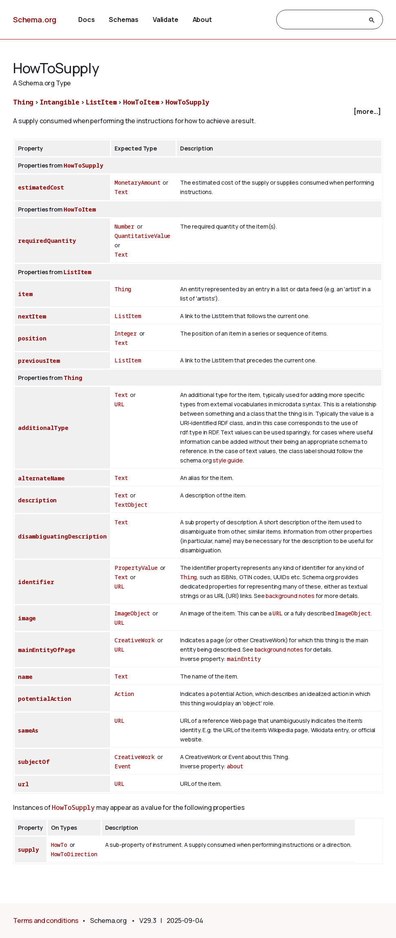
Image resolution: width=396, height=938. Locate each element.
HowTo (59, 845)
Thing (23, 102)
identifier (36, 582)
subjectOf (34, 762)
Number (124, 226)
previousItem (39, 360)
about (235, 766)
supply (28, 849)
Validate (165, 19)
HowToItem (141, 102)
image (27, 618)
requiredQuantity (46, 240)
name (25, 677)
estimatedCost (41, 187)
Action (124, 694)
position (32, 338)
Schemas (124, 19)
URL (119, 404)
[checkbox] (198, 111)
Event (122, 766)
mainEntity (243, 659)
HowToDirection (74, 854)
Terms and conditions (46, 920)
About (202, 19)
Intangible (59, 102)
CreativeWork (134, 640)
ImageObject (132, 613)
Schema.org (34, 19)
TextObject (130, 504)
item (25, 294)
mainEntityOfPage (46, 650)
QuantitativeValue (142, 236)
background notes (290, 596)
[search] (322, 20)
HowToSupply (187, 102)
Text (121, 192)
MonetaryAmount (137, 182)
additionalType (43, 428)
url (23, 784)
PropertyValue (136, 568)
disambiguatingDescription (62, 536)
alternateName (41, 478)
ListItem (101, 102)
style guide (227, 460)
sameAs (28, 730)
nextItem (32, 316)
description (37, 500)
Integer (125, 333)
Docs (86, 19)
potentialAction (44, 698)
